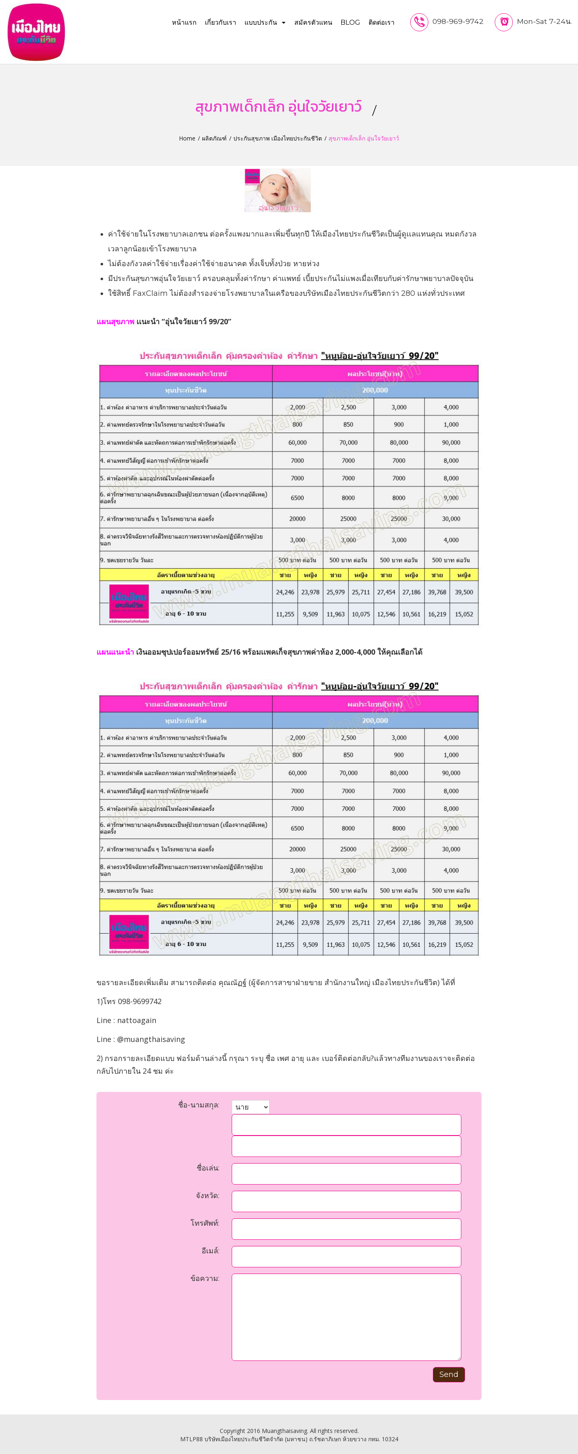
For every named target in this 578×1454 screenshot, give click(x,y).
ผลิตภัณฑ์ (214, 136)
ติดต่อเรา (380, 22)
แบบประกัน (263, 22)
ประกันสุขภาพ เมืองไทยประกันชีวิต (277, 136)
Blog (349, 22)
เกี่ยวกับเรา (219, 22)
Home (187, 136)
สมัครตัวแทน (312, 22)
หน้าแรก (182, 22)
